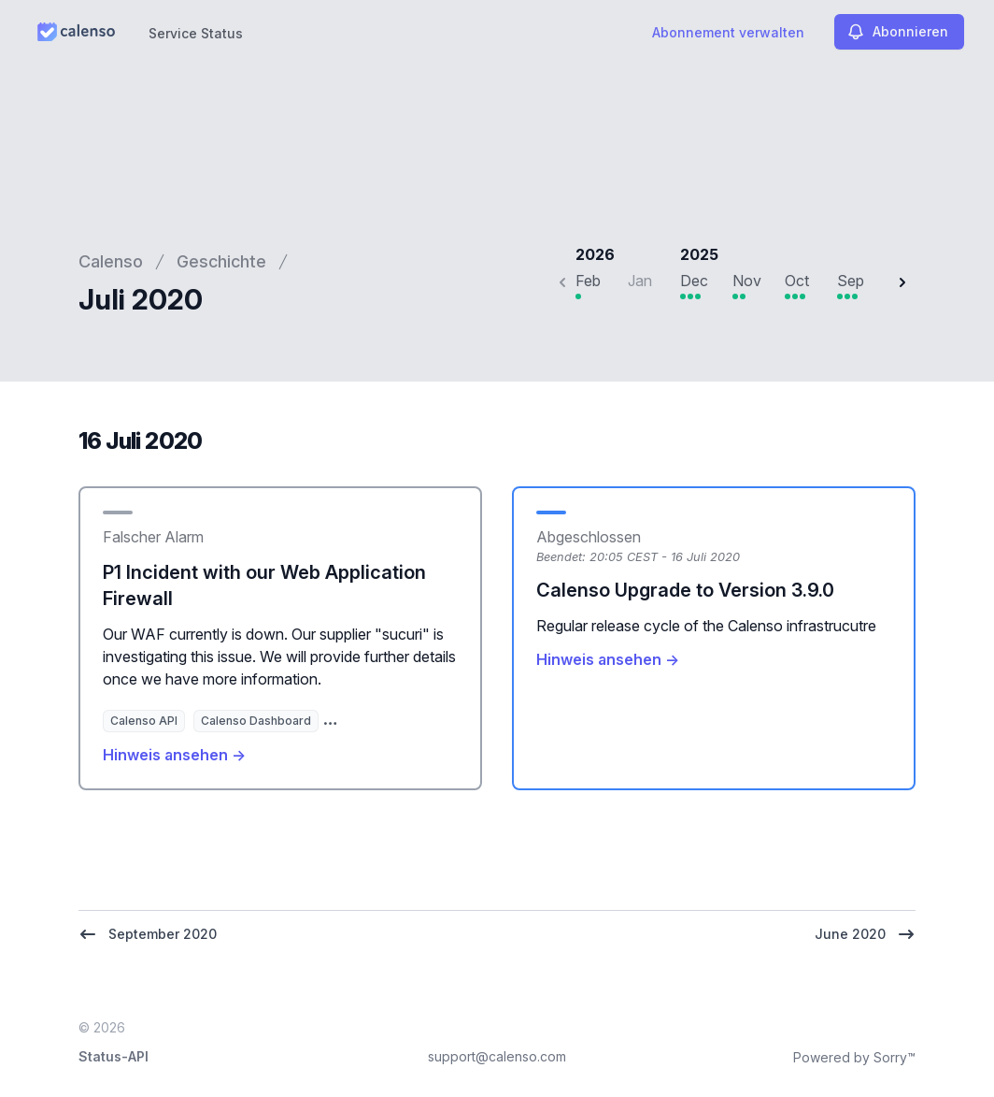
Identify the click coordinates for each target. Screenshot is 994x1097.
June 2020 (865, 934)
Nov (746, 280)
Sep (850, 280)
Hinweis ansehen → (174, 754)
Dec (694, 280)
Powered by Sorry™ (854, 1057)
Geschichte (221, 261)
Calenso (110, 261)
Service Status (196, 33)
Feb (588, 280)
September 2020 (147, 934)
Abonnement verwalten (728, 32)
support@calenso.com (497, 1056)
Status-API (113, 1056)
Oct (797, 280)
